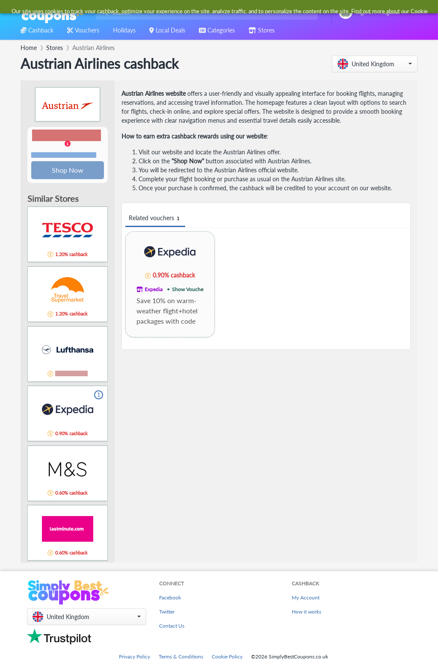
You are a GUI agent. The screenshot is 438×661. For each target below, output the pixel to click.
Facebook (170, 598)
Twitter (167, 612)
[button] (374, 64)
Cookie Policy (227, 657)
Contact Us (171, 626)
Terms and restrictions (64, 155)
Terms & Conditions (181, 657)
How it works (306, 612)
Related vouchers (155, 218)
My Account (306, 598)
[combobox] (205, 12)
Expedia (154, 289)
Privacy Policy (134, 657)
